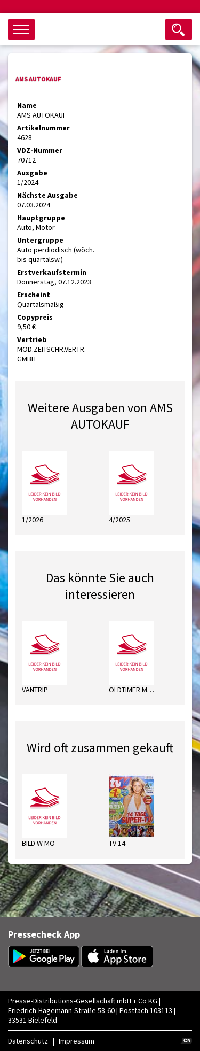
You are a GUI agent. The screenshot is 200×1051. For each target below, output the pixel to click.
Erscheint (33, 294)
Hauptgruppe (41, 217)
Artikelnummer (43, 128)
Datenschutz (28, 1041)
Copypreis (35, 317)
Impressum (76, 1041)
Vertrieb (32, 339)
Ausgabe (32, 172)
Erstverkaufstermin (51, 272)
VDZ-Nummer (39, 150)
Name (27, 105)
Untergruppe (40, 240)
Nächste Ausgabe (47, 195)
